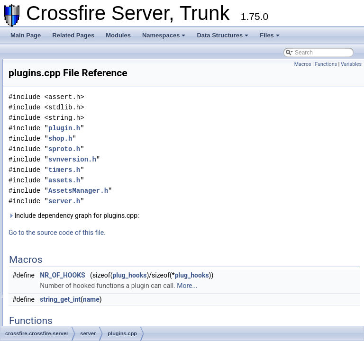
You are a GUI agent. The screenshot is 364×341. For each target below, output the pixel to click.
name (209, 312)
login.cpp (57, 103)
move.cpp (58, 134)
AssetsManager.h (197, 203)
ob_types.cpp (63, 155)
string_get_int (178, 312)
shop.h (179, 151)
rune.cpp (57, 238)
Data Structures (222, 35)
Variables (351, 64)
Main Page (25, 35)
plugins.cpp (60, 197)
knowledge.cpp (65, 93)
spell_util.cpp (62, 311)
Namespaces (164, 35)
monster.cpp (61, 124)
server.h (183, 214)
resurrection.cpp (66, 228)
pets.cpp (57, 176)
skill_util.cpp (61, 270)
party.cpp (57, 165)
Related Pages (73, 35)
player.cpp (59, 186)
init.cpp (55, 82)
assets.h (183, 193)
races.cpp (58, 218)
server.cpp (59, 249)
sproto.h (183, 162)
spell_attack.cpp (66, 290)
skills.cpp (58, 280)
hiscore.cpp (60, 72)
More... (305, 299)
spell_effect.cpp (66, 301)
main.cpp (58, 113)
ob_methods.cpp (67, 145)
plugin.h (183, 141)
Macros (302, 64)
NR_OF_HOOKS (180, 288)
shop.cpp (58, 259)
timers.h (183, 183)
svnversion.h (191, 172)
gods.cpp (58, 61)
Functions (326, 64)
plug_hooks (248, 288)
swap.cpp (58, 322)
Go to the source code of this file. (175, 246)
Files (270, 35)
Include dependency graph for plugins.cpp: (192, 229)
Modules (118, 35)
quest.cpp (58, 207)
